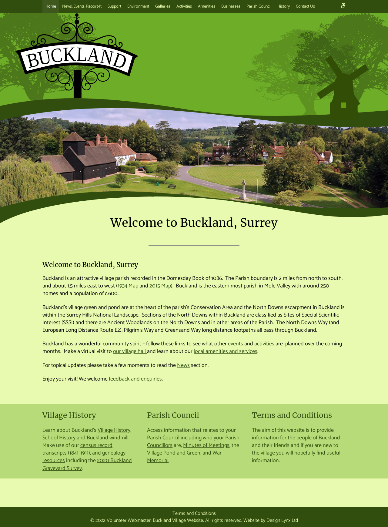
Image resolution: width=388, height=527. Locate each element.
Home (50, 6)
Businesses (230, 6)
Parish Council (258, 6)
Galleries (162, 6)
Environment (138, 6)
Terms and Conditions (292, 415)
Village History (69, 415)
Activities (184, 6)
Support (114, 6)
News (183, 365)
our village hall (130, 351)
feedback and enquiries (135, 379)
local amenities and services (225, 351)
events (235, 343)
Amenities (206, 6)
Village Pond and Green (173, 453)
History (283, 6)
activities (264, 343)
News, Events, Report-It (82, 6)
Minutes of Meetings (206, 445)
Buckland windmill (108, 437)
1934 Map (128, 285)
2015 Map (160, 285)
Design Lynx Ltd (282, 520)
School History (58, 437)
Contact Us (305, 6)
